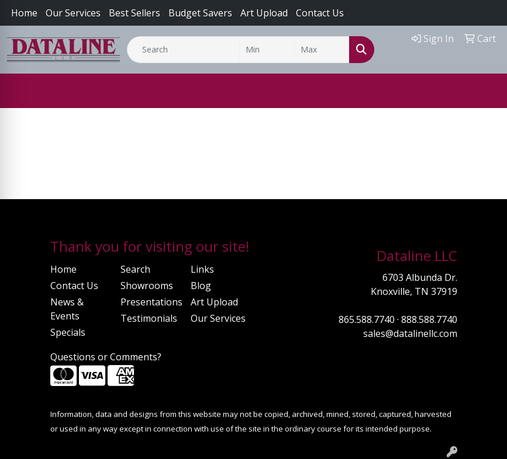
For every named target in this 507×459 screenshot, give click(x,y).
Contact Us (320, 12)
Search (135, 269)
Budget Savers (200, 12)
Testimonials (148, 318)
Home (24, 12)
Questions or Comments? (105, 356)
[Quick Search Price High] (322, 49)
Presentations (148, 301)
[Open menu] (483, 90)
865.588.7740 (367, 319)
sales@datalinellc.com (410, 333)
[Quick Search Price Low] (267, 49)
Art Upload (214, 301)
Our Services (73, 12)
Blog (201, 285)
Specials (67, 332)
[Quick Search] (183, 49)
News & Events (67, 308)
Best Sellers (134, 12)
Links (202, 269)
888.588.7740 (429, 319)
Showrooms (146, 285)
